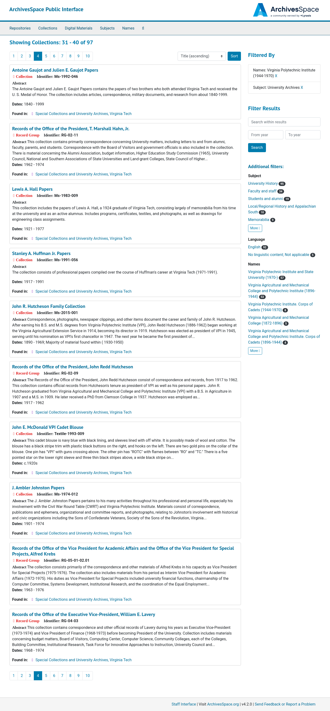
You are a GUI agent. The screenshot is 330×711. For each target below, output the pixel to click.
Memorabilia (261, 219)
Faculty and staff (266, 191)
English (258, 247)
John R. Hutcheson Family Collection (48, 306)
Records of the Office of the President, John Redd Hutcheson (72, 367)
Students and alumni (269, 198)
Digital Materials (78, 28)
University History (266, 183)
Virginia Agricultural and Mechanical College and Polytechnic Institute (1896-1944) (281, 291)
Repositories (20, 28)
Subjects (107, 28)
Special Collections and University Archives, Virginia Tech (83, 113)
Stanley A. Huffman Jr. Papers (41, 253)
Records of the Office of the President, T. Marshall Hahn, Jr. (70, 128)
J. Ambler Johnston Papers (38, 488)
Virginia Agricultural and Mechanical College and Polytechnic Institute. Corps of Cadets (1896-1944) (284, 337)
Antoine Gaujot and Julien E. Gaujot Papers (55, 70)
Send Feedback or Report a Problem (285, 704)
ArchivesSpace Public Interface (46, 9)
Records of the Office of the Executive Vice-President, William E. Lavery (83, 614)
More (255, 228)
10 (87, 56)
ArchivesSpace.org (223, 704)
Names (128, 28)
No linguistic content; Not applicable (281, 254)
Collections (47, 28)
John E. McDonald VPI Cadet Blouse (47, 427)
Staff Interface (184, 704)
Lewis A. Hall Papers (32, 189)
